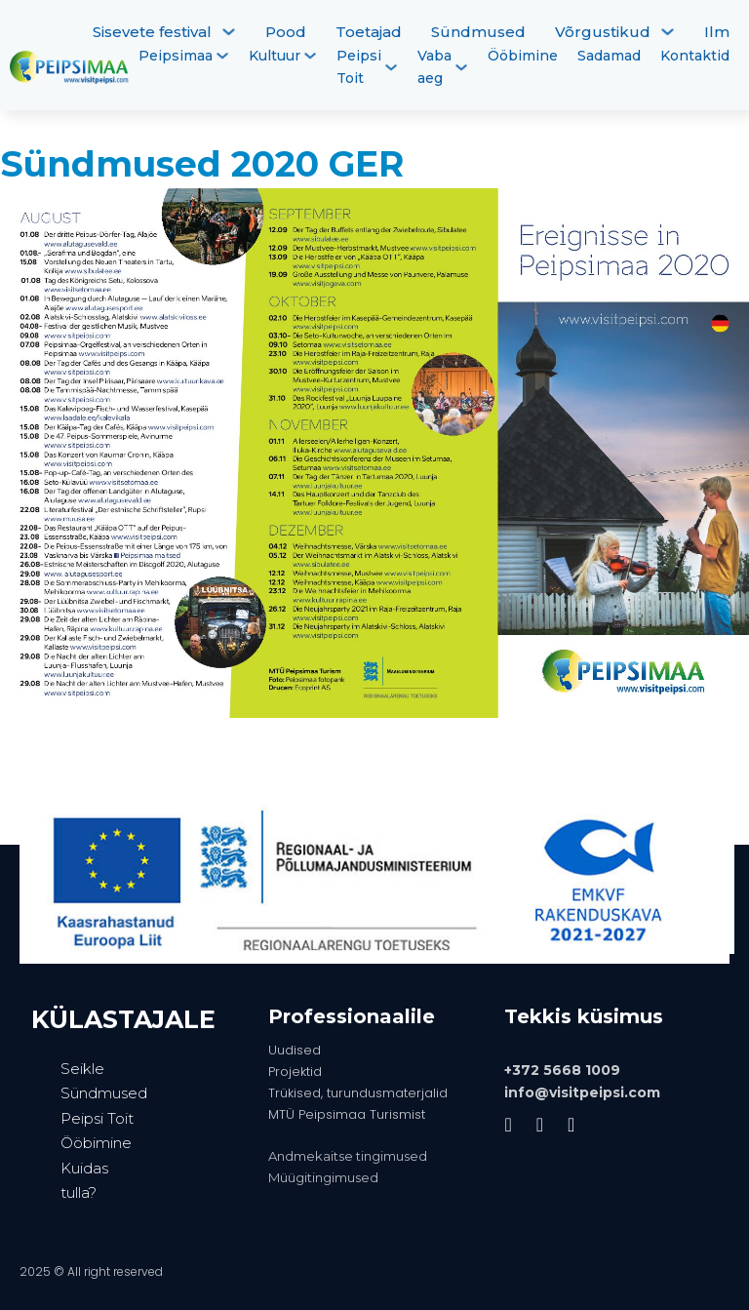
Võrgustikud (602, 31)
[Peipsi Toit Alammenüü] (391, 67)
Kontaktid (694, 55)
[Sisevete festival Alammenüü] (228, 31)
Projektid (295, 1071)
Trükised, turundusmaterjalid (358, 1093)
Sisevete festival (152, 31)
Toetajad (368, 31)
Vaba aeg (434, 67)
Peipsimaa (175, 55)
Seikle (82, 1068)
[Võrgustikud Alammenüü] (667, 31)
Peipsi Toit (358, 67)
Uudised (294, 1050)
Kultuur (274, 55)
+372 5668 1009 (562, 1070)
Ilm (716, 31)
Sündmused (478, 31)
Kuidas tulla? (84, 1181)
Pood (285, 31)
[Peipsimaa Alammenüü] (222, 55)
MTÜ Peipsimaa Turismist (346, 1114)
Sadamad (609, 55)
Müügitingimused (323, 1177)
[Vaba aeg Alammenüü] (461, 67)
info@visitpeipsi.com (582, 1092)
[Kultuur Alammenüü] (310, 55)
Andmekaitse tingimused (347, 1156)
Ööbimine (523, 55)
